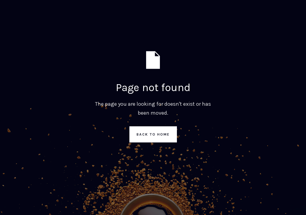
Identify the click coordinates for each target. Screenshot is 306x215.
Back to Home (153, 134)
